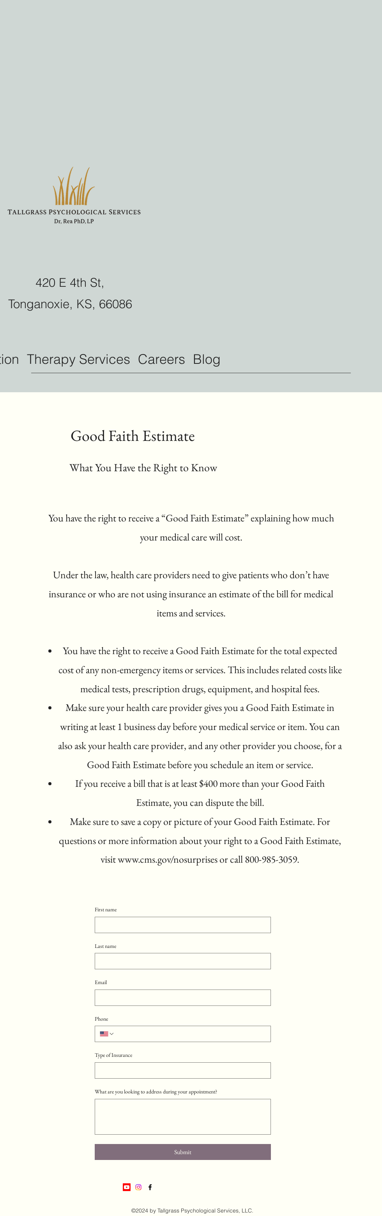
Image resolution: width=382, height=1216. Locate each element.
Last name (105, 945)
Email (101, 982)
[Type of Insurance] (180, 1070)
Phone (101, 1018)
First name (106, 909)
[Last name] (180, 961)
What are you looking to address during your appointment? (156, 1091)
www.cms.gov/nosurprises (168, 859)
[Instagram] (138, 1187)
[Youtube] (127, 1187)
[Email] (180, 997)
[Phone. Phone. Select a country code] (107, 1034)
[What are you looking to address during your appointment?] (183, 1116)
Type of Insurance (113, 1054)
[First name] (180, 925)
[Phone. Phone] (190, 1034)
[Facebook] (150, 1187)
